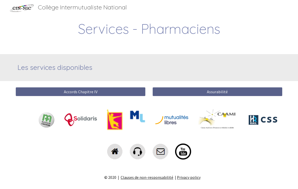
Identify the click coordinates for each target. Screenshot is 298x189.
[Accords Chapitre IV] (80, 92)
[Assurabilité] (217, 92)
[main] (149, 28)
